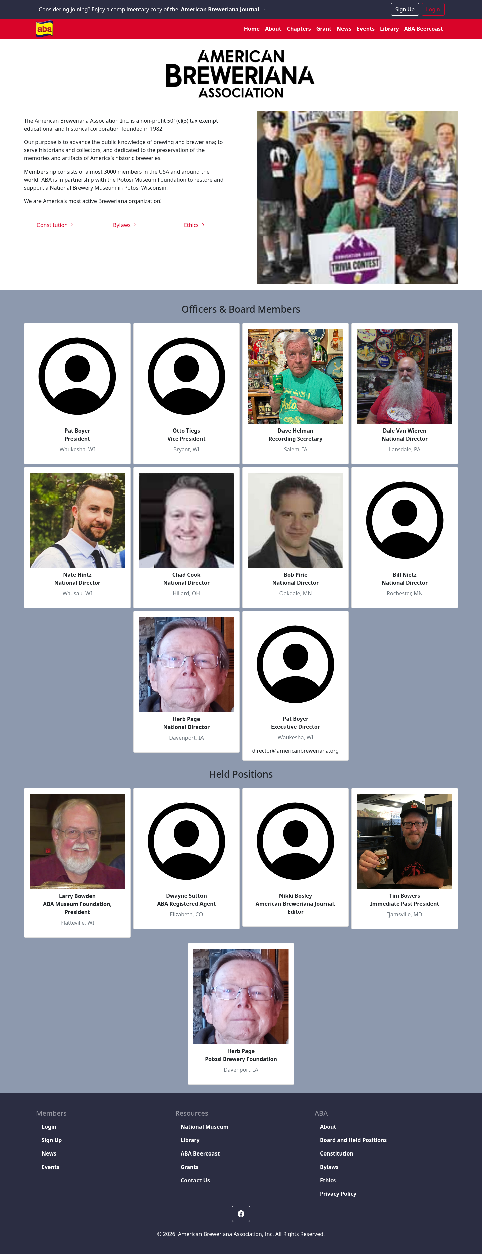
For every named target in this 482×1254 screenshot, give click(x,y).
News (344, 28)
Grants (189, 1167)
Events (366, 28)
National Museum (204, 1126)
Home (252, 28)
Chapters (299, 28)
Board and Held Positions (353, 1140)
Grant (323, 28)
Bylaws (124, 225)
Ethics (194, 225)
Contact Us (195, 1180)
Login (433, 9)
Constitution (55, 225)
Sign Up (405, 9)
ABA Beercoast (423, 28)
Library (389, 28)
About (273, 28)
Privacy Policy (338, 1193)
